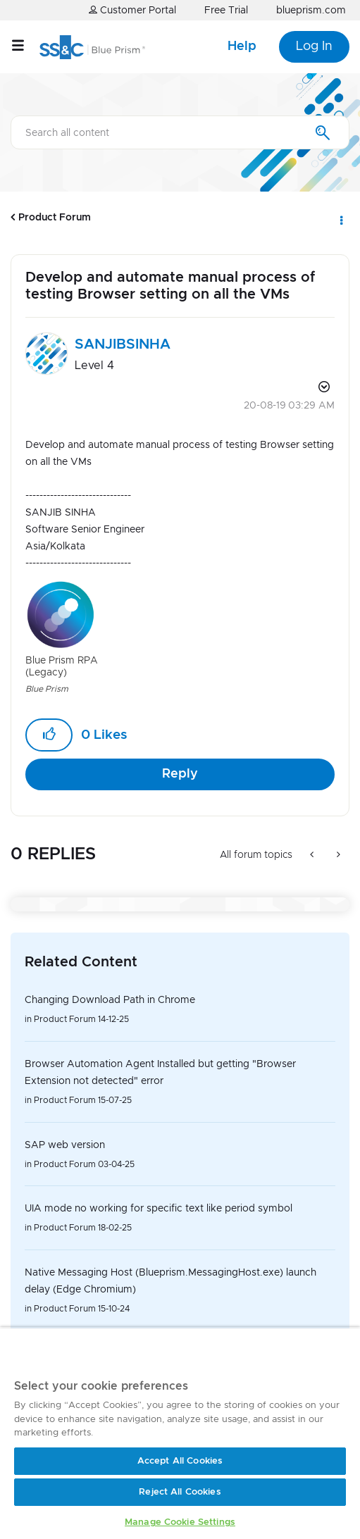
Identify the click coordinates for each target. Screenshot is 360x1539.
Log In (314, 46)
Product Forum (54, 218)
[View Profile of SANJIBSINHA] (122, 344)
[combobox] (180, 132)
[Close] (320, 1354)
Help (242, 46)
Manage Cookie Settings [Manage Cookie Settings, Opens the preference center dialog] (180, 1522)
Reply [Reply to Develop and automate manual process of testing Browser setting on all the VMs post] (180, 774)
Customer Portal (132, 10)
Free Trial (226, 10)
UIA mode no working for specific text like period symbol (158, 1209)
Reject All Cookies (180, 1492)
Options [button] (340, 218)
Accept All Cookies (180, 1461)
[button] (49, 735)
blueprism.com (311, 10)
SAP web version (65, 1145)
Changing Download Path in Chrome (110, 1000)
